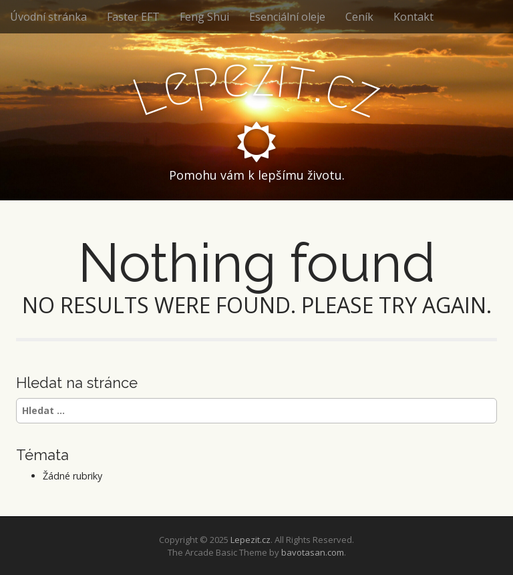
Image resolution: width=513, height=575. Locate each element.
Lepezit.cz (250, 540)
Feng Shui (204, 16)
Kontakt (413, 16)
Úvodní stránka (48, 16)
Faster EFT (133, 16)
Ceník (359, 16)
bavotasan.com (312, 552)
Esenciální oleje (287, 16)
